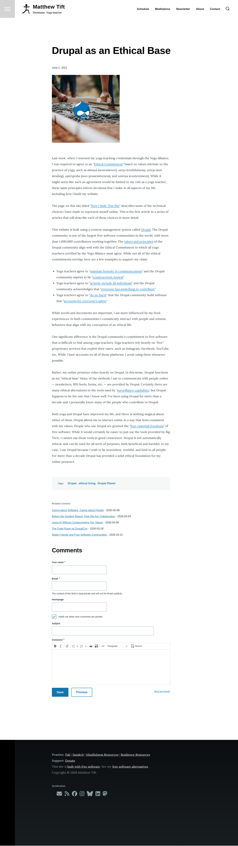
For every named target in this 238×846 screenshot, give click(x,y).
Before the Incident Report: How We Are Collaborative (83, 516)
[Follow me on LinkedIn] (98, 794)
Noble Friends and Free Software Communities (79, 535)
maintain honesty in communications (116, 271)
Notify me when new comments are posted (80, 617)
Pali (67, 755)
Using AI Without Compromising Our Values (77, 522)
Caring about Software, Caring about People (78, 510)
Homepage (58, 599)
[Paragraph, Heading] (117, 646)
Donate (70, 761)
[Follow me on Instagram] (82, 794)
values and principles (138, 242)
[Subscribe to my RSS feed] (67, 794)
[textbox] (111, 667)
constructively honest (108, 277)
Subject (56, 623)
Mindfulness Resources (102, 755)
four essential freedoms (147, 426)
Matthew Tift (49, 19)
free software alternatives (130, 767)
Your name (58, 562)
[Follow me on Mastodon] (105, 794)
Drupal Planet (106, 483)
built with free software (83, 767)
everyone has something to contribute (128, 289)
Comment (57, 640)
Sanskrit (78, 755)
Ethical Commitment (108, 164)
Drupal (146, 230)
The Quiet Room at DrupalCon (70, 528)
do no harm (98, 295)
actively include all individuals (111, 283)
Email (55, 579)
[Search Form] (227, 21)
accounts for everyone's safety (85, 301)
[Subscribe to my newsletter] (59, 794)
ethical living (87, 483)
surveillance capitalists (133, 390)
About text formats (162, 691)
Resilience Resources (135, 755)
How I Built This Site (105, 206)
